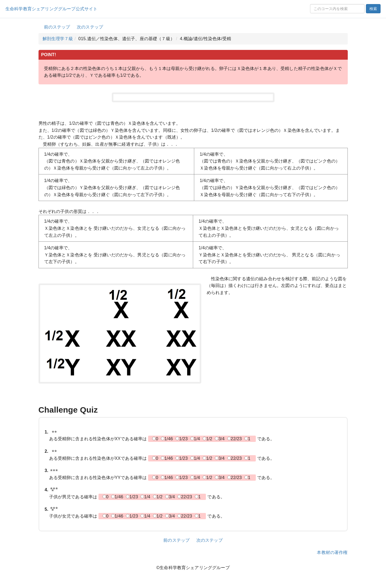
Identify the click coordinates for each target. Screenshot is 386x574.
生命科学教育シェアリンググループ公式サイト (51, 9)
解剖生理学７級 (58, 38)
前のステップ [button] (57, 27)
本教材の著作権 (332, 552)
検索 (373, 9)
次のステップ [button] (90, 27)
